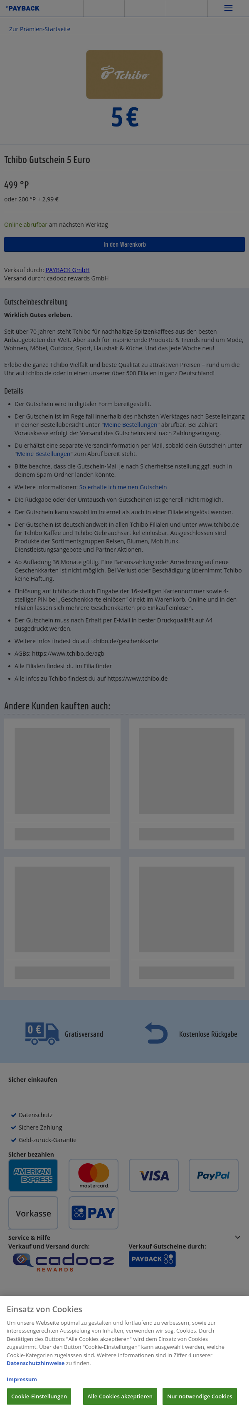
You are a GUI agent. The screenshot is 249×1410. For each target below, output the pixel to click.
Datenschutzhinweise (36, 1368)
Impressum (22, 1384)
